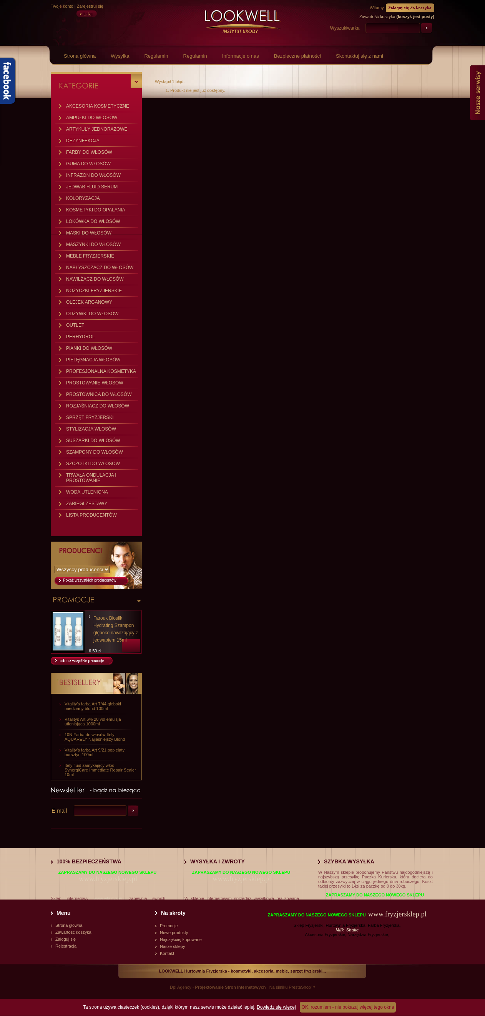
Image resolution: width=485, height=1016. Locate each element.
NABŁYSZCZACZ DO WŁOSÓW (99, 267)
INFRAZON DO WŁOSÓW (93, 175)
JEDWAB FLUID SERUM (92, 187)
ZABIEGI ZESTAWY (86, 503)
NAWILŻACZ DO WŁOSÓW (95, 279)
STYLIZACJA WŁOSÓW (91, 429)
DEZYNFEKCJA (83, 140)
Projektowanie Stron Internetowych (230, 987)
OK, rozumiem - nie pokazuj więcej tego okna (348, 1007)
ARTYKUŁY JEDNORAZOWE (97, 129)
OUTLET (75, 325)
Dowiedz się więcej (276, 1007)
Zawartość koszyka (73, 932)
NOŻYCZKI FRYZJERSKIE (94, 290)
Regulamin (156, 56)
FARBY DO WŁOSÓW (89, 152)
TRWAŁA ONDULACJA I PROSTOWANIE (91, 477)
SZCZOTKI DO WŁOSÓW (93, 463)
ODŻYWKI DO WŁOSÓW (92, 313)
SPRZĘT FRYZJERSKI (90, 417)
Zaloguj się (65, 939)
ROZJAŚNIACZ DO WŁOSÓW (97, 406)
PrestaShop (300, 987)
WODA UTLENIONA (87, 492)
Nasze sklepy (172, 946)
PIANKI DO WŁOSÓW (89, 348)
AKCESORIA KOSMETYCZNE (97, 106)
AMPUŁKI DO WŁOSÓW (91, 117)
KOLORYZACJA (83, 198)
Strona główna (80, 56)
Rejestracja (65, 946)
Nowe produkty (174, 932)
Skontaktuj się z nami (359, 56)
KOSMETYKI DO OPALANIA (95, 210)
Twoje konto (62, 6)
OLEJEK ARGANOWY (89, 302)
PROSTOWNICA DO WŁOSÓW (98, 394)
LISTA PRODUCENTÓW (91, 515)
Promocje (169, 925)
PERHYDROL (80, 336)
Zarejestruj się (90, 6)
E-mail (59, 811)
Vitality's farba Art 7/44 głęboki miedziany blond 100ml (93, 706)
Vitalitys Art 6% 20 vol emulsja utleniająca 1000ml (93, 721)
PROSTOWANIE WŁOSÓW (94, 383)
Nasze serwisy (477, 92)
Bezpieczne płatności (297, 56)
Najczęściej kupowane (181, 939)
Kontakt (167, 953)
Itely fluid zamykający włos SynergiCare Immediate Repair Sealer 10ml (100, 770)
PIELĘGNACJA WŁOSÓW (93, 360)
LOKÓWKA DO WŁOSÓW (93, 221)
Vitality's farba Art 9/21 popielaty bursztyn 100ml (95, 752)
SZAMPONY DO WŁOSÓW (94, 452)
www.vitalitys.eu (109, 898)
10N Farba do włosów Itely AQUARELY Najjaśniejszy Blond (95, 737)
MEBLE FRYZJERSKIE (90, 256)
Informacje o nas (240, 56)
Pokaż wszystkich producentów (89, 580)
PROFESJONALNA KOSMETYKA (101, 371)
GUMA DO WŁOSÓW (88, 163)
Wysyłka (120, 56)
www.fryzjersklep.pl (108, 879)
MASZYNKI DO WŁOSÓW (93, 244)
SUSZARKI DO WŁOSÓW (93, 440)
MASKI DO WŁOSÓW (88, 233)
